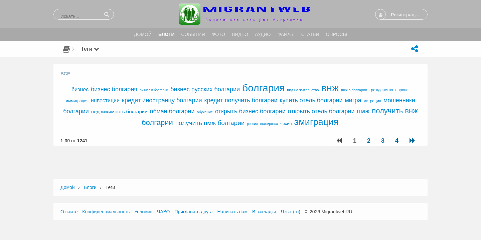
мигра (353, 100)
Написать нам (232, 211)
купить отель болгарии (311, 100)
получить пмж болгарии (210, 122)
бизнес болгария (114, 89)
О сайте (68, 211)
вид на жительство (303, 90)
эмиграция (316, 122)
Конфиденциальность (106, 211)
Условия (143, 211)
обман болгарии (172, 111)
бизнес (80, 89)
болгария (263, 87)
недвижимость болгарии (119, 111)
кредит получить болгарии (241, 100)
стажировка (269, 124)
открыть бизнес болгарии (250, 111)
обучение (205, 112)
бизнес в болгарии (154, 90)
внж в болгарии (354, 90)
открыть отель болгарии (321, 111)
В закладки (264, 211)
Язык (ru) (290, 211)
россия (252, 124)
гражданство (381, 90)
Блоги (90, 187)
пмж (363, 111)
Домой (67, 187)
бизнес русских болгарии (205, 89)
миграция (372, 101)
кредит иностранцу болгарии (162, 100)
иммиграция (77, 101)
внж (330, 87)
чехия (286, 123)
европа (402, 90)
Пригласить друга (193, 211)
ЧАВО (163, 211)
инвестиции (105, 100)
